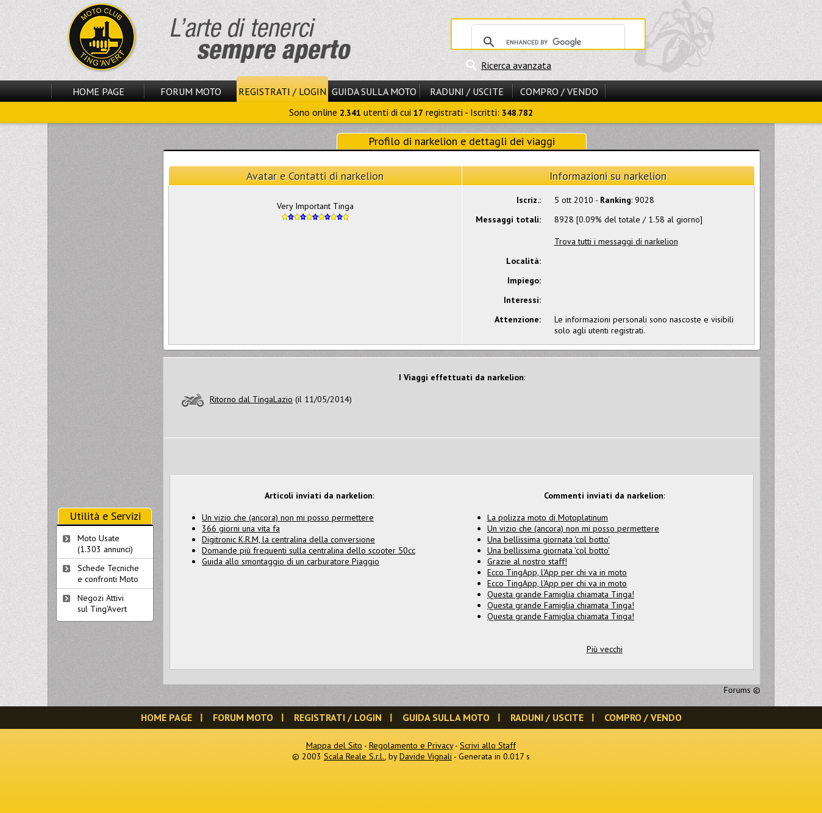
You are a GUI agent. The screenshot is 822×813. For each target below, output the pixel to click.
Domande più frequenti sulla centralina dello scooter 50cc (308, 550)
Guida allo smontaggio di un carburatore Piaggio (290, 561)
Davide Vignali (425, 756)
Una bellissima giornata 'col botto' (548, 539)
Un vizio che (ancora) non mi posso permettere (288, 517)
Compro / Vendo (559, 91)
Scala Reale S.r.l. (354, 756)
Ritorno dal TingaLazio (251, 399)
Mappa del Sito (334, 745)
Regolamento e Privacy (411, 745)
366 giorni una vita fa (241, 528)
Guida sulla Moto (374, 91)
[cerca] (546, 42)
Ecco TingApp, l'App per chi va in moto (557, 572)
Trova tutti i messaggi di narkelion (616, 241)
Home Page (98, 91)
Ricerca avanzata (516, 65)
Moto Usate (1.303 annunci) (105, 544)
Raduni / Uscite (467, 91)
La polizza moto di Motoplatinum (547, 517)
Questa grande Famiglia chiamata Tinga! (560, 594)
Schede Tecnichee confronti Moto (108, 573)
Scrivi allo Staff (488, 745)
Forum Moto (190, 91)
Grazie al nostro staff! (527, 561)
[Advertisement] (105, 316)
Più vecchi (605, 649)
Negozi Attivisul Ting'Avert (102, 603)
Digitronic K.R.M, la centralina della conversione (288, 539)
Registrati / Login (282, 91)
